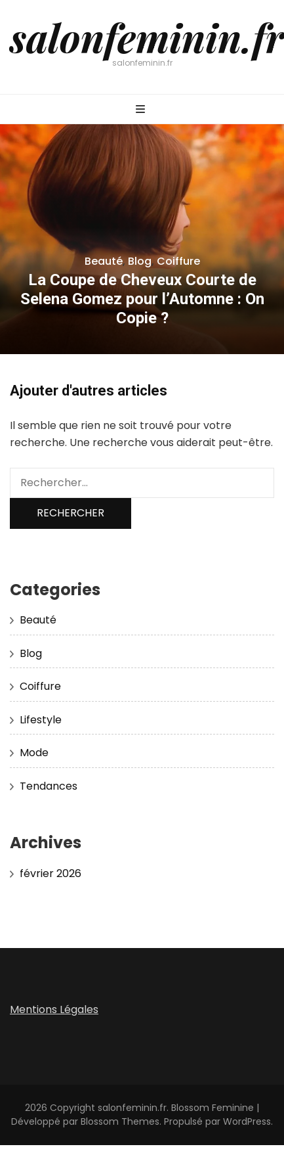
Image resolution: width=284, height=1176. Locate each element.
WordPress (247, 1121)
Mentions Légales (54, 1009)
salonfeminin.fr (147, 37)
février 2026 (50, 873)
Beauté (104, 261)
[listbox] (142, 239)
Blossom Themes (120, 1121)
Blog (140, 261)
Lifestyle (41, 719)
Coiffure (178, 261)
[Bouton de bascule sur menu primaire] (142, 110)
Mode (34, 752)
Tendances (48, 786)
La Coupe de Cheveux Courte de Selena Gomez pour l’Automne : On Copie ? (142, 299)
